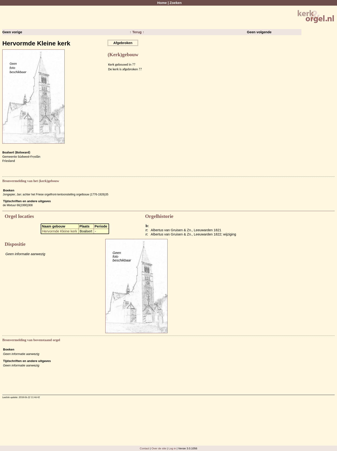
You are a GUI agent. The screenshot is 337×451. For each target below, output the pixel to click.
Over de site (158, 448)
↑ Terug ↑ (137, 32)
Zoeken (176, 3)
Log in (172, 448)
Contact (144, 448)
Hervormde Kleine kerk (59, 231)
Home (162, 3)
